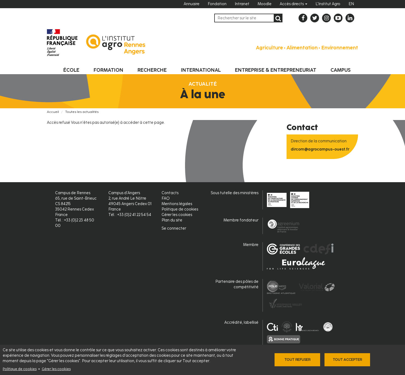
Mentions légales (177, 204)
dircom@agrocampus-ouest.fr (320, 149)
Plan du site (172, 220)
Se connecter (174, 228)
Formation (108, 70)
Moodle (265, 4)
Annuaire (191, 4)
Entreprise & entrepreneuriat (275, 70)
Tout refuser (297, 360)
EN (351, 4)
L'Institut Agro (327, 4)
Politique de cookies (20, 369)
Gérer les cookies (56, 369)
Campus (340, 70)
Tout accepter (347, 360)
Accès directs (293, 4)
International (201, 70)
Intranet (242, 4)
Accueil (53, 112)
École (71, 70)
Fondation (217, 4)
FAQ (166, 198)
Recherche (152, 70)
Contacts (170, 193)
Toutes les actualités (82, 112)
